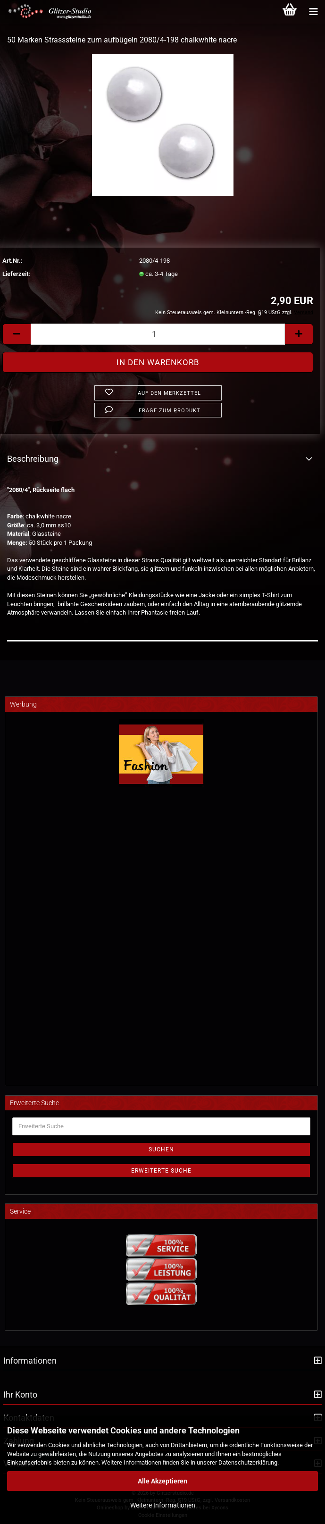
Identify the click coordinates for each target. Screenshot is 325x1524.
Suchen (161, 1149)
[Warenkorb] (289, 12)
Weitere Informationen (162, 1505)
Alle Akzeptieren (162, 1481)
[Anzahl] (158, 334)
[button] (16, 334)
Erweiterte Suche (161, 1170)
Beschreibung (32, 459)
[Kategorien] (313, 12)
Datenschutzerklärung (247, 1462)
